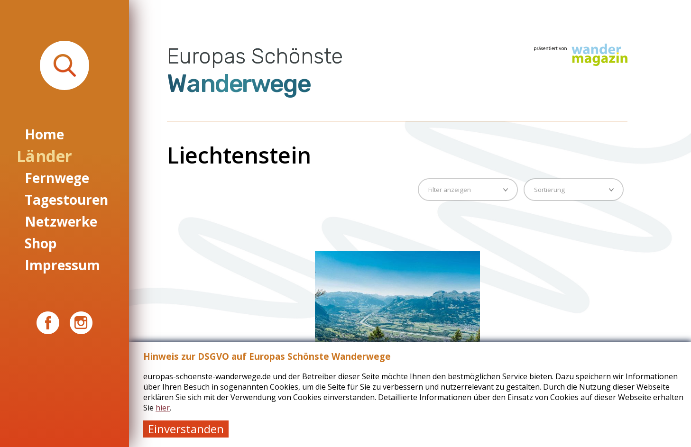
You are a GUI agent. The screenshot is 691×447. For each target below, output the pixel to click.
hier (163, 407)
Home (44, 134)
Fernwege (57, 178)
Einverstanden (186, 429)
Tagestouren (66, 200)
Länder (44, 156)
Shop (41, 243)
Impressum (62, 265)
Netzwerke (61, 221)
